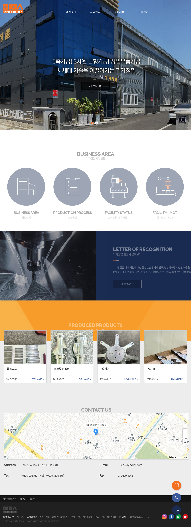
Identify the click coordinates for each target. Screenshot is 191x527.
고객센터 (143, 12)
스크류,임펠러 (62, 368)
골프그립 (12, 368)
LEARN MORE (37, 379)
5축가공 (105, 368)
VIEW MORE (95, 86)
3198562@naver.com (130, 465)
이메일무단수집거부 (27, 499)
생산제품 (119, 12)
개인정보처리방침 (9, 499)
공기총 (151, 368)
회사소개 (71, 12)
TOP (176, 510)
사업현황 (95, 12)
